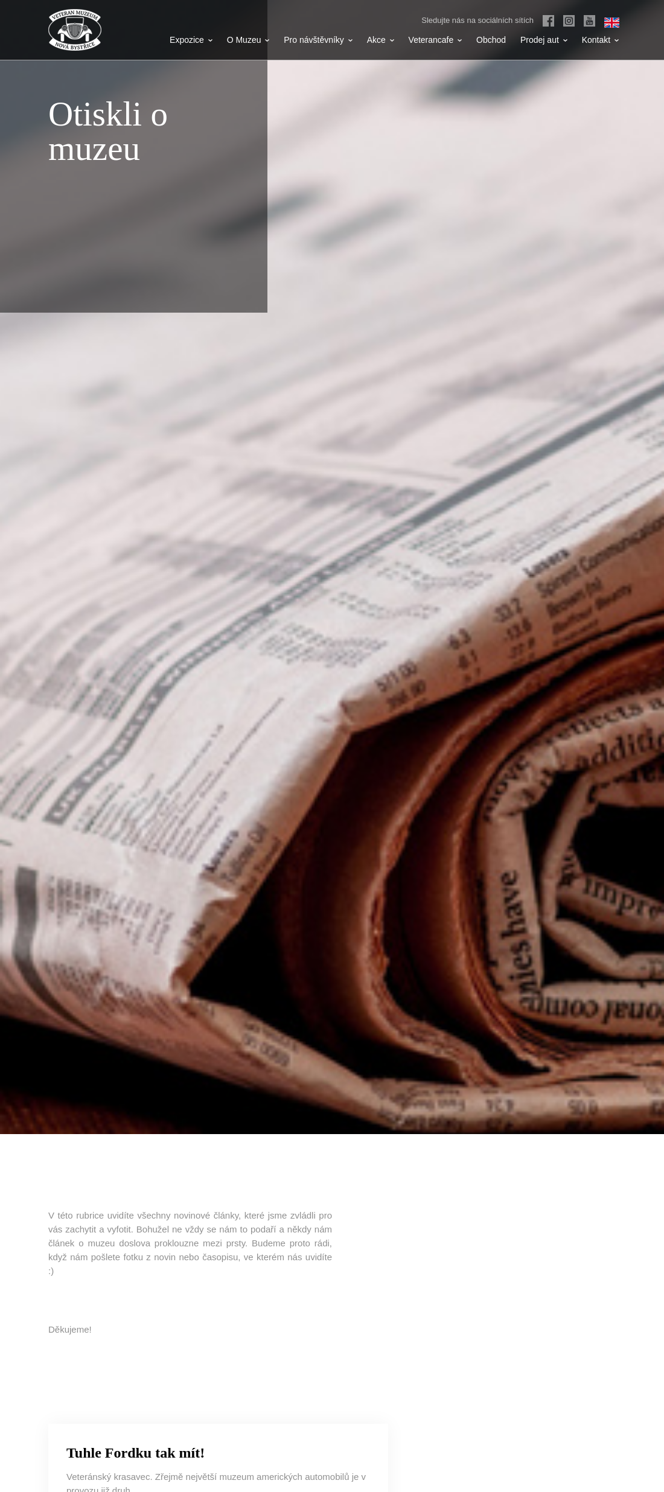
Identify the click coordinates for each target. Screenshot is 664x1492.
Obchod (491, 40)
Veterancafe (435, 40)
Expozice (191, 40)
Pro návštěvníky (318, 40)
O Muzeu (248, 40)
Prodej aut (543, 40)
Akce (380, 40)
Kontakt (600, 40)
